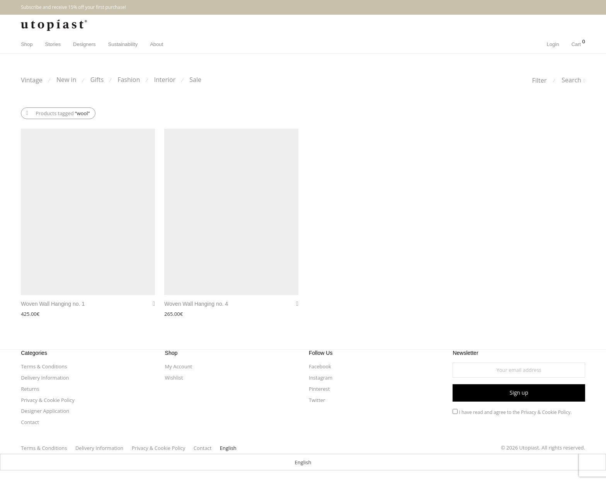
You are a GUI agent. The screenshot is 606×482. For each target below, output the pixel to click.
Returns (30, 388)
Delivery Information (45, 377)
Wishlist (174, 377)
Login (553, 44)
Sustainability (123, 44)
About (156, 44)
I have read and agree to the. (512, 412)
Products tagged (63, 113)
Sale (195, 79)
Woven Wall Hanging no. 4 (196, 304)
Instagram (320, 377)
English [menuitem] (303, 462)
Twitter (317, 400)
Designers (84, 44)
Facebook (320, 366)
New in (66, 79)
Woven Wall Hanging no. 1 (53, 304)
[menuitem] (228, 448)
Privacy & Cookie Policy (48, 400)
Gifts (97, 79)
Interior (164, 79)
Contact (30, 422)
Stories (53, 44)
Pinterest (319, 388)
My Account (178, 366)
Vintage (32, 80)
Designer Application (45, 410)
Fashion (128, 79)
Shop (26, 44)
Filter (539, 80)
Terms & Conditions (44, 366)
